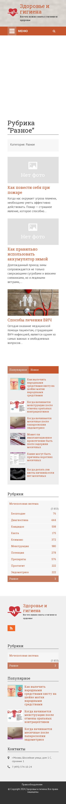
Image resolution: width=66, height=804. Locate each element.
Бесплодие (33, 513)
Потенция (33, 553)
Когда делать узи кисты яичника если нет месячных (40, 473)
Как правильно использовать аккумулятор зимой (28, 254)
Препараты (33, 559)
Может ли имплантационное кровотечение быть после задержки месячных (40, 441)
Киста (33, 533)
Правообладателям (32, 784)
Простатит (33, 566)
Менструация (33, 546)
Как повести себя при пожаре (29, 190)
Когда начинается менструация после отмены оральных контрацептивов (40, 407)
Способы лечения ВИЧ (30, 320)
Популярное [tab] (18, 369)
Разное (32, 579)
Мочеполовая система (23, 503)
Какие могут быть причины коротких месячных (40, 457)
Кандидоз (33, 526)
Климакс (33, 539)
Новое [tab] (34, 369)
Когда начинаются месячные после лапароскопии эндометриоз (39, 423)
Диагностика (33, 520)
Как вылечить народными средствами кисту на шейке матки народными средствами (40, 387)
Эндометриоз (33, 572)
